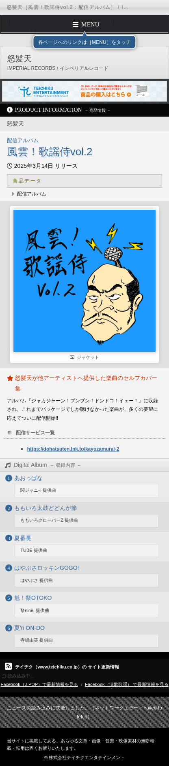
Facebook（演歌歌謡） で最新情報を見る (126, 684)
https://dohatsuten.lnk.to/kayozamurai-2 (73, 449)
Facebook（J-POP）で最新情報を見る (39, 684)
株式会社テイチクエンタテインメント (87, 757)
